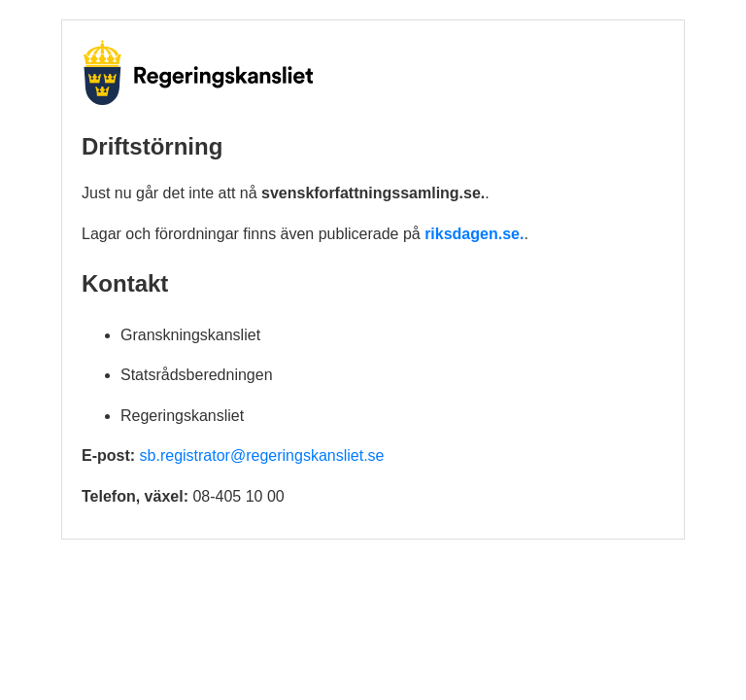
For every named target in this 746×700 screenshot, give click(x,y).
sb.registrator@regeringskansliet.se (262, 455)
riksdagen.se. (474, 234)
